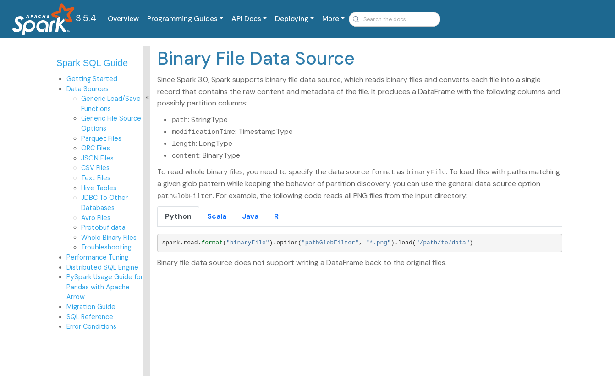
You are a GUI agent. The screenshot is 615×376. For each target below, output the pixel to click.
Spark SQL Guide (92, 63)
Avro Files (95, 218)
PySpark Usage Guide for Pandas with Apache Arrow (104, 287)
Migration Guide (90, 307)
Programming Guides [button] (182, 18)
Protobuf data (103, 227)
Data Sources (87, 89)
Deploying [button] (291, 18)
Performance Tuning (97, 257)
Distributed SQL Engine (102, 267)
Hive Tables (98, 188)
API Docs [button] (246, 18)
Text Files (95, 178)
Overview (123, 18)
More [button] (330, 18)
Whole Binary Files (109, 237)
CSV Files (95, 168)
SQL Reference (89, 317)
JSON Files (97, 158)
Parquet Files (101, 138)
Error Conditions (91, 326)
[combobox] (394, 19)
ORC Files (95, 148)
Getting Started (91, 79)
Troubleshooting (106, 247)
